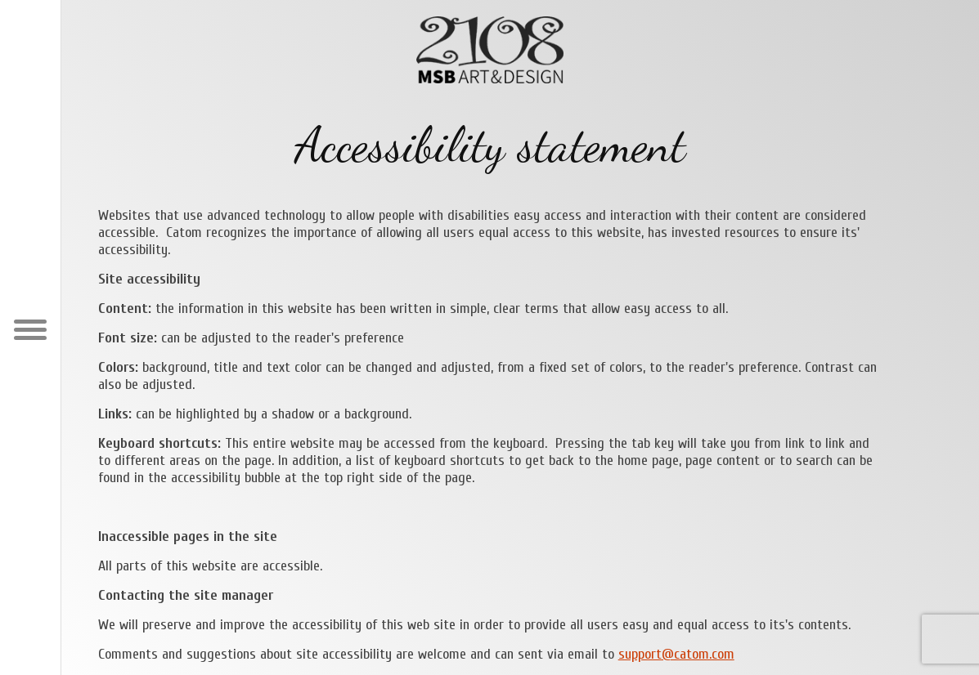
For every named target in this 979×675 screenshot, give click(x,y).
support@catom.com (676, 654)
